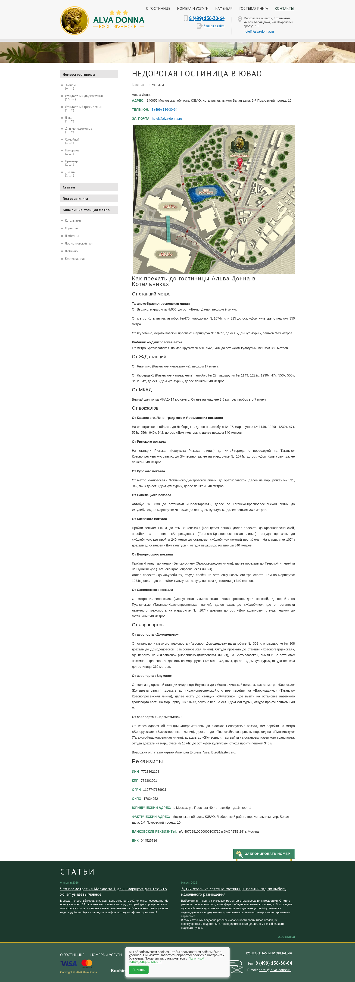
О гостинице (158, 8)
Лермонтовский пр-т (79, 243)
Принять (138, 970)
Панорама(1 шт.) (72, 151)
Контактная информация (269, 953)
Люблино (71, 251)
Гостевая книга (253, 8)
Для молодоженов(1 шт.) (78, 129)
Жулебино (72, 228)
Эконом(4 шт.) (70, 86)
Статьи (69, 187)
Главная (138, 84)
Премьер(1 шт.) (71, 162)
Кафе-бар (224, 8)
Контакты (284, 8)
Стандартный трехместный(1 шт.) (83, 108)
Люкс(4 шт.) (69, 119)
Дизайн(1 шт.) (70, 173)
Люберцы (72, 235)
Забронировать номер (267, 854)
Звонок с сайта (214, 26)
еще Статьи (286, 936)
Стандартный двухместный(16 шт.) (84, 97)
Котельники (73, 220)
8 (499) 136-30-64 (206, 18)
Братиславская (75, 258)
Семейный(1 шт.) (72, 140)
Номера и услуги (193, 8)
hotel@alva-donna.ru (259, 31)
